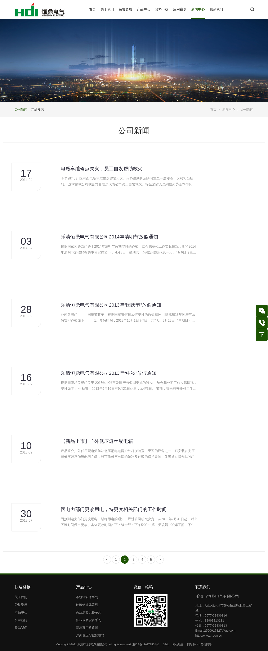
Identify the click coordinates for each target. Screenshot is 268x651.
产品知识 (37, 109)
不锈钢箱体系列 (87, 597)
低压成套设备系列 (88, 620)
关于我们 (21, 597)
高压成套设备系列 (88, 612)
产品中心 (21, 612)
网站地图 (178, 644)
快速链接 (23, 587)
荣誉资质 (21, 604)
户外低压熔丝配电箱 (90, 635)
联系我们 (21, 627)
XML (166, 644)
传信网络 (206, 644)
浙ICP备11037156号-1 (146, 644)
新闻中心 (228, 109)
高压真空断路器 (87, 627)
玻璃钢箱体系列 (87, 604)
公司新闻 (21, 109)
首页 (213, 109)
